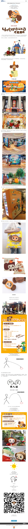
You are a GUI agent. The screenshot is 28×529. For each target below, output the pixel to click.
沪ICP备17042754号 (14, 525)
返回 (14, 520)
